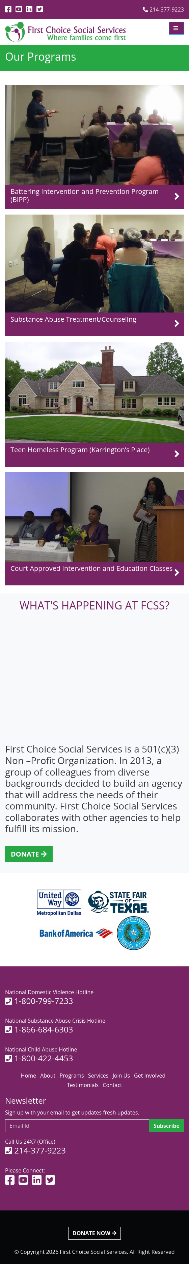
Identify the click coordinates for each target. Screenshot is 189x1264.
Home (28, 1075)
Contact (112, 1085)
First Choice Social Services (93, 1252)
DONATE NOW (94, 1233)
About (47, 1075)
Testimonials (83, 1085)
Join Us (121, 1075)
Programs (71, 1075)
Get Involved (149, 1075)
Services (98, 1075)
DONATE (29, 854)
